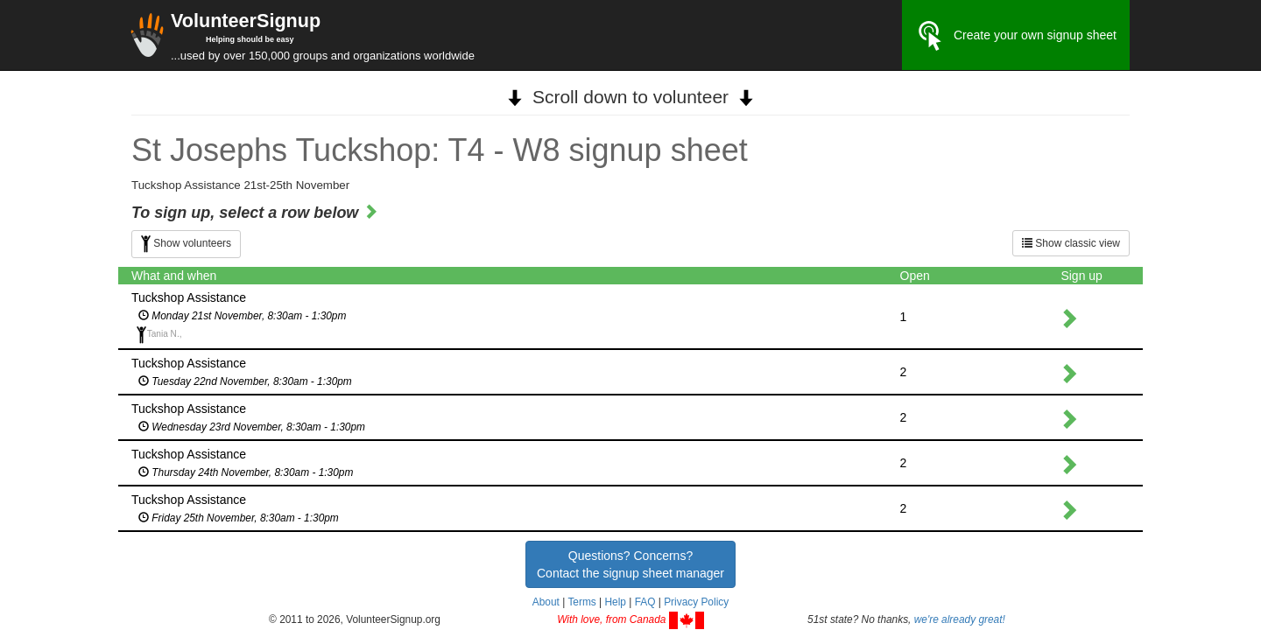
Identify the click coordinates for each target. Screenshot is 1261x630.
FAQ (645, 602)
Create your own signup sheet (1016, 36)
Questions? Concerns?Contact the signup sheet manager (630, 564)
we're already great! (959, 619)
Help (614, 602)
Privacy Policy (696, 602)
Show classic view (1071, 243)
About (546, 602)
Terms (581, 602)
